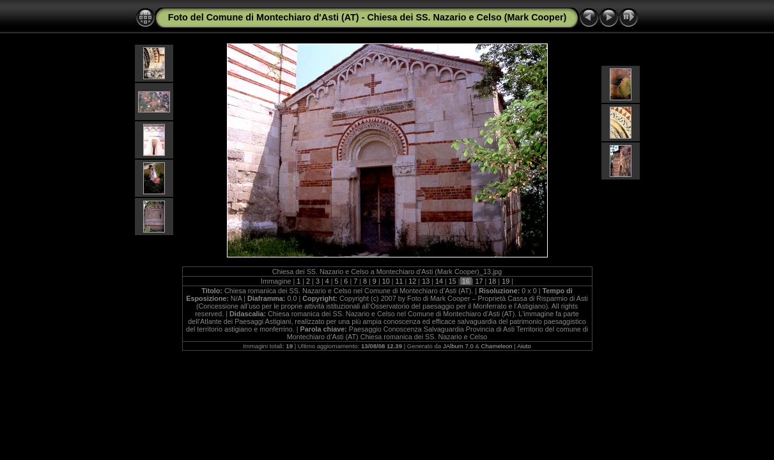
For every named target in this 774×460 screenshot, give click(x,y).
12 (412, 281)
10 (386, 281)
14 (439, 281)
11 (399, 281)
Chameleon (497, 345)
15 (452, 281)
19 (505, 281)
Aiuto (524, 345)
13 (425, 281)
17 (478, 281)
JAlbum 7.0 (458, 345)
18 (492, 281)
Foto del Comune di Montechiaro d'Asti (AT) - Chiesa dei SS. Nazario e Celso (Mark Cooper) (367, 17)
